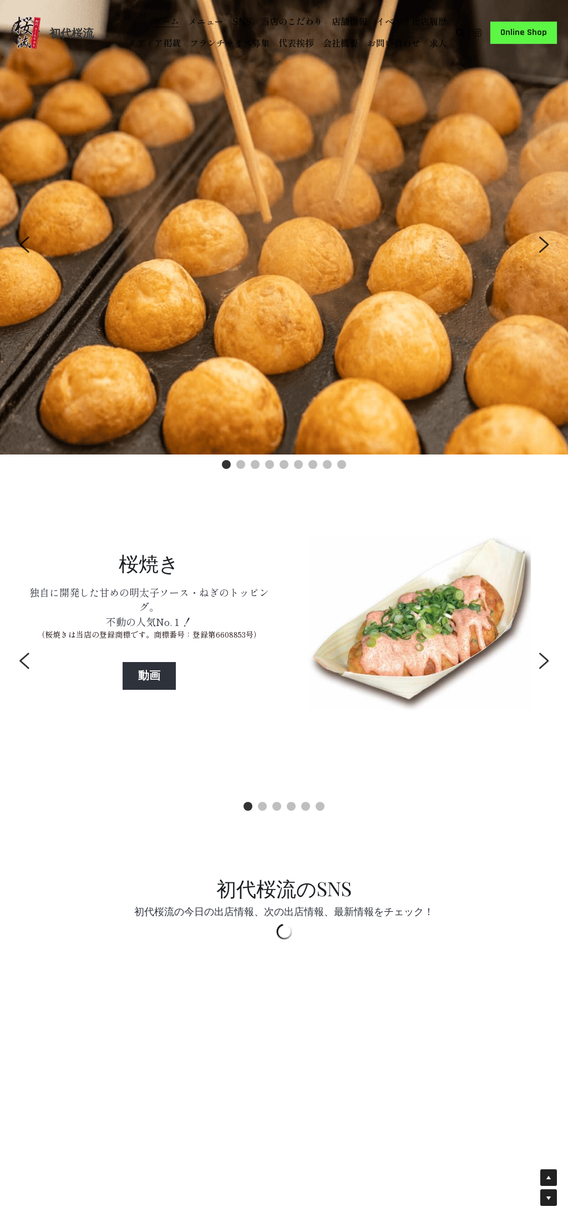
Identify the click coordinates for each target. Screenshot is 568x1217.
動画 (149, 676)
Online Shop (523, 32)
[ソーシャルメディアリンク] (477, 32)
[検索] (460, 32)
